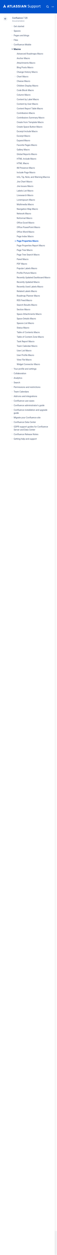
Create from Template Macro (30, 122)
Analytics (18, 378)
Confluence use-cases (24, 401)
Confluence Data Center (25, 422)
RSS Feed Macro (24, 300)
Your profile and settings (25, 369)
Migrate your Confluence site (27, 417)
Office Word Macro (25, 232)
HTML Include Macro (26, 159)
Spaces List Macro (25, 323)
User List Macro (24, 350)
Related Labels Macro (27, 291)
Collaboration (20, 373)
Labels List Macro (25, 191)
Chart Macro (22, 76)
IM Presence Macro (26, 168)
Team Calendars (21, 391)
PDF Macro (22, 264)
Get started (19, 26)
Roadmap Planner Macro (28, 296)
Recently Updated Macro (28, 282)
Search (47, 6)
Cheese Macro (23, 81)
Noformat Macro (24, 218)
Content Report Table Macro (30, 108)
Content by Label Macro (28, 99)
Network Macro (24, 213)
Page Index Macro (25, 236)
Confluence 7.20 (19, 18)
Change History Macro (27, 72)
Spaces (17, 31)
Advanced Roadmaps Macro (30, 54)
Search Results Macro (27, 305)
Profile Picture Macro (26, 273)
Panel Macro (22, 259)
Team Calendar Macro (27, 346)
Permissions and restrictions (27, 387)
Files (16, 40)
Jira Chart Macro (24, 181)
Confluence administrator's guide (29, 405)
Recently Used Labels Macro (30, 286)
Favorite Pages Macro (27, 145)
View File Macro (24, 360)
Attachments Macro (26, 63)
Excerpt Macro (23, 136)
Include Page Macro (26, 172)
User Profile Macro (25, 355)
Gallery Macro (23, 149)
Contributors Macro (26, 113)
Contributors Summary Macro (30, 117)
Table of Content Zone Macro (30, 337)
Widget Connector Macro (28, 364)
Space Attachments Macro (29, 314)
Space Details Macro (26, 318)
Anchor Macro (23, 58)
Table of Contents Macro (28, 332)
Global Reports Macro (27, 154)
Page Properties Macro (27, 241)
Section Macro (23, 309)
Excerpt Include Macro (27, 131)
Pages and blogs (21, 35)
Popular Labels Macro (27, 268)
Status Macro (23, 328)
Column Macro (24, 95)
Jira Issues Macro (25, 186)
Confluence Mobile (22, 44)
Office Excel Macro (25, 222)
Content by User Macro (27, 104)
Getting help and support (25, 439)
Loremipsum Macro (26, 200)
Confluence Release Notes (26, 434)
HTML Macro (23, 163)
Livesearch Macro (25, 195)
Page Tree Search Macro (28, 254)
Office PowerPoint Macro (28, 227)
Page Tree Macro (25, 250)
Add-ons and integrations (25, 396)
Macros (17, 49)
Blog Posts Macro (25, 67)
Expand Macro (23, 140)
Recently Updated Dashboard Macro (33, 277)
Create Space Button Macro (29, 127)
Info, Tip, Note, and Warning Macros (33, 177)
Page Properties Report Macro (31, 245)
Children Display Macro (27, 85)
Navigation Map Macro (27, 209)
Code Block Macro (25, 90)
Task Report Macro (26, 341)
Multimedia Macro (25, 204)
